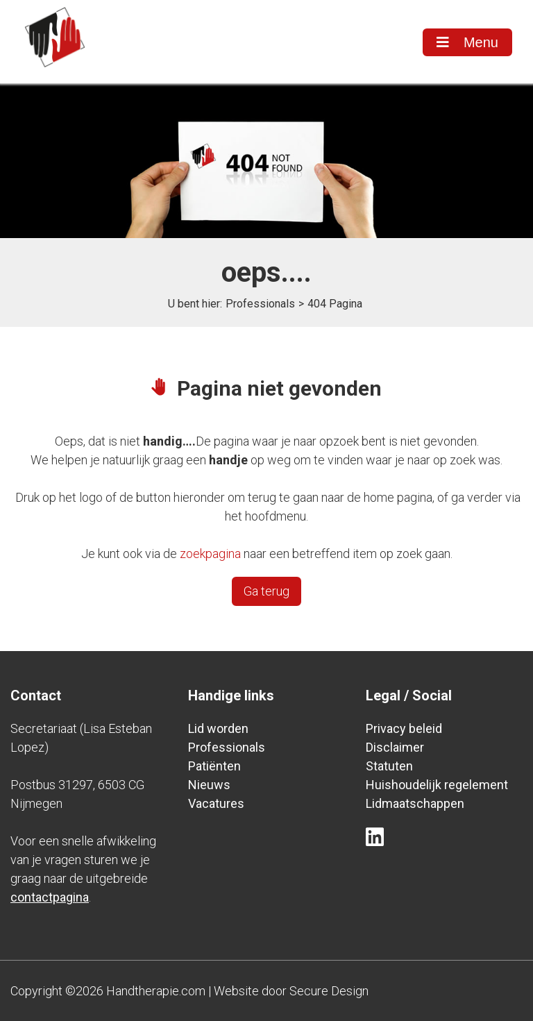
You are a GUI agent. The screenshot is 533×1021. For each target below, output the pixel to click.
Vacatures (216, 803)
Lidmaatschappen (415, 803)
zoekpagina (210, 553)
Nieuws (209, 784)
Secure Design (329, 991)
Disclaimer (395, 747)
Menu (467, 42)
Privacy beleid (404, 728)
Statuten (389, 766)
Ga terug (266, 591)
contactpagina (49, 897)
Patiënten (214, 766)
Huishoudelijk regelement (437, 784)
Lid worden (218, 728)
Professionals (260, 303)
